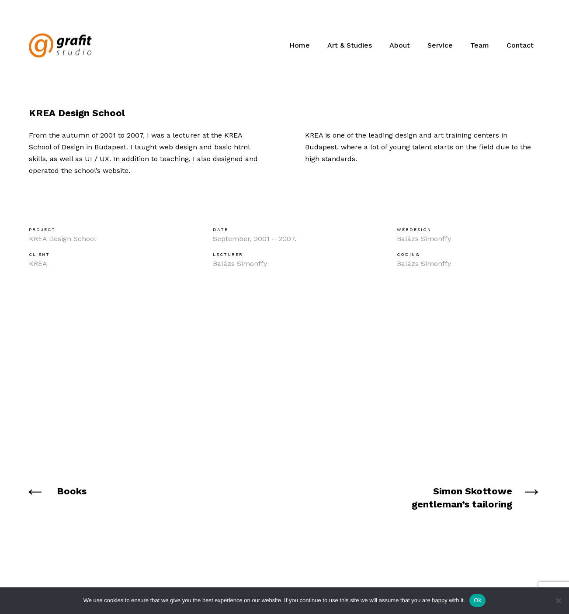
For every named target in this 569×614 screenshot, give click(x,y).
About (399, 45)
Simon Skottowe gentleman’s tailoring (462, 498)
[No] (558, 600)
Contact (520, 45)
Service (440, 45)
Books (72, 491)
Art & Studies (349, 45)
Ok (477, 600)
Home (299, 45)
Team (479, 45)
